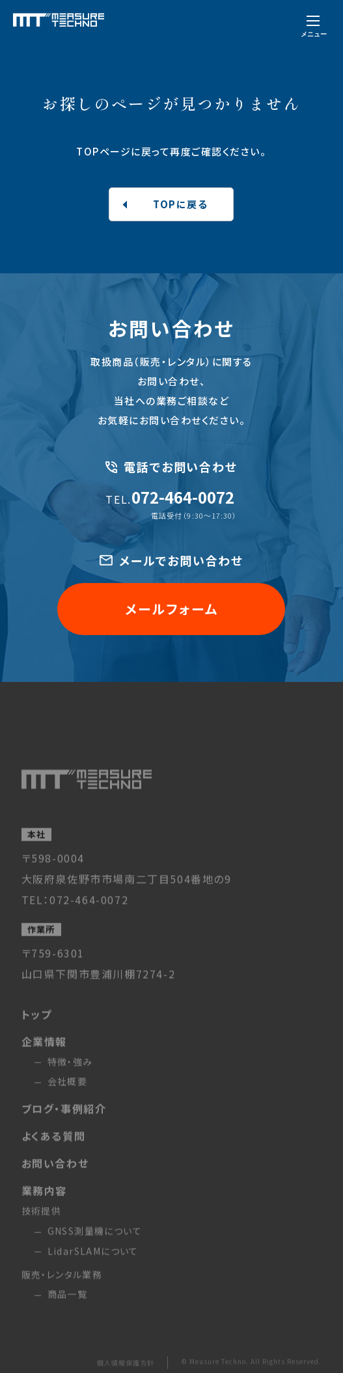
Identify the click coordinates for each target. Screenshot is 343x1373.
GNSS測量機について (95, 1238)
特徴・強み (70, 1069)
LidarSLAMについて (93, 1258)
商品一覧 (68, 1302)
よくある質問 (53, 1144)
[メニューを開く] (313, 25)
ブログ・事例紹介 (64, 1116)
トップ (36, 1021)
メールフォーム (171, 608)
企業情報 (44, 1049)
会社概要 (68, 1089)
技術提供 (41, 1218)
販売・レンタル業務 (62, 1281)
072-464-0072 (169, 496)
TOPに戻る (180, 204)
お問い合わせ (55, 1171)
